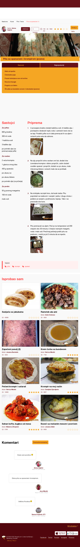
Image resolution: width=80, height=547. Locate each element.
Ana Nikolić (44, 491)
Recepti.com (40, 3)
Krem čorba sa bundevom (59, 338)
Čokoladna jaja (10, 75)
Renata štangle (10, 82)
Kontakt (15, 538)
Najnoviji (21, 65)
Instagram (64, 537)
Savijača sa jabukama (20, 300)
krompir (17, 266)
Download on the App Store (60, 533)
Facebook (43, 537)
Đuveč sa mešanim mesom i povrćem (59, 412)
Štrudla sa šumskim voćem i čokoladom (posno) (22, 89)
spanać (27, 266)
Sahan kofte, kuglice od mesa (20, 412)
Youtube (56, 537)
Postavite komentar (40, 442)
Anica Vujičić (11, 29)
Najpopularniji (59, 65)
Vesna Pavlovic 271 (39, 514)
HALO (14, 540)
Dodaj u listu (74, 28)
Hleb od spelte (10, 71)
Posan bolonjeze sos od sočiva (16, 78)
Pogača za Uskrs (11, 85)
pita (8, 266)
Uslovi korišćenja (27, 537)
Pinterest (71, 537)
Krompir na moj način (59, 375)
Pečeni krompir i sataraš (20, 375)
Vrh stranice (72, 526)
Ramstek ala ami (59, 300)
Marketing (9, 538)
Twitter (50, 537)
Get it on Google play (72, 533)
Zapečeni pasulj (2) (20, 338)
